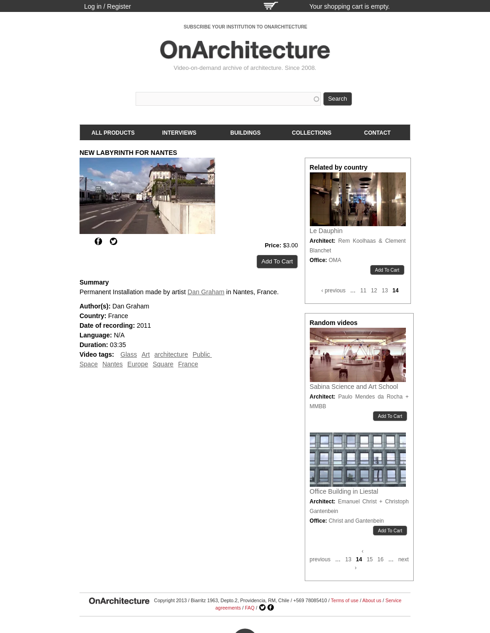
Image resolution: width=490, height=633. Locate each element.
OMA (335, 260)
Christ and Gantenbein (356, 521)
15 (370, 559)
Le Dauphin (326, 230)
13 (384, 290)
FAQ (250, 607)
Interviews (179, 133)
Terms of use (345, 600)
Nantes (113, 364)
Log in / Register (107, 6)
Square (163, 364)
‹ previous (333, 290)
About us (371, 600)
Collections (311, 133)
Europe (137, 364)
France (188, 364)
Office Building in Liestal (344, 491)
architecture (171, 354)
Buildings (245, 133)
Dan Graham (206, 292)
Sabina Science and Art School (354, 386)
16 (380, 559)
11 (363, 290)
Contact (377, 133)
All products (113, 133)
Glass (128, 354)
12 (374, 290)
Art (146, 354)
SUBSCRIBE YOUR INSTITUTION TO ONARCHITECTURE (245, 26)
